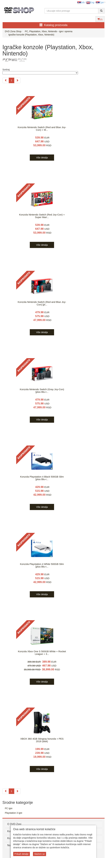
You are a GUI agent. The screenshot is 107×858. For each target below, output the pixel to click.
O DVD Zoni (14, 824)
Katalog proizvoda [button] (53, 25)
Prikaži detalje (21, 854)
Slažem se (39, 854)
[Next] (17, 80)
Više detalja (42, 157)
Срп (100, 2)
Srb (81, 2)
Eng (90, 2)
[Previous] (5, 80)
